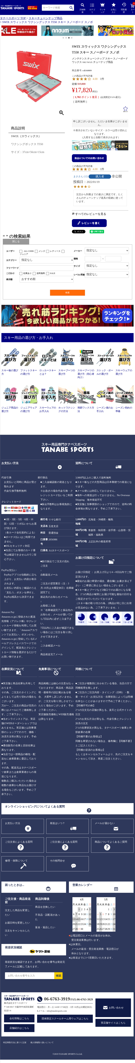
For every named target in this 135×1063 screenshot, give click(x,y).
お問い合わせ (116, 1007)
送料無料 (41, 273)
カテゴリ (92, 8)
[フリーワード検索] (47, 268)
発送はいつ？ (57, 823)
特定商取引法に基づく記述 (14, 1042)
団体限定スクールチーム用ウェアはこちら (65, 1018)
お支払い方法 (12, 823)
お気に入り (114, 8)
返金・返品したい (45, 927)
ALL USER (29, 251)
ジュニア (24, 254)
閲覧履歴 (124, 7)
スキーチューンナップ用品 (45, 18)
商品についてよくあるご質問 (111, 842)
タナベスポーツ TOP (13, 18)
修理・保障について (16, 860)
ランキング (102, 7)
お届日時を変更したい (17, 922)
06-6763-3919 (57, 998)
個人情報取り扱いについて (42, 1042)
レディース (55, 251)
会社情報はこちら (19, 1018)
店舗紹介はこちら (19, 1028)
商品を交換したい (45, 907)
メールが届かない (105, 823)
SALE (52, 273)
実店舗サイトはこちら (113, 1022)
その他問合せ (57, 860)
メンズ (42, 251)
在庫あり (27, 273)
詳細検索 (82, 8)
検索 (71, 8)
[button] (3, 31)
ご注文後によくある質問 (63, 842)
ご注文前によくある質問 (19, 842)
